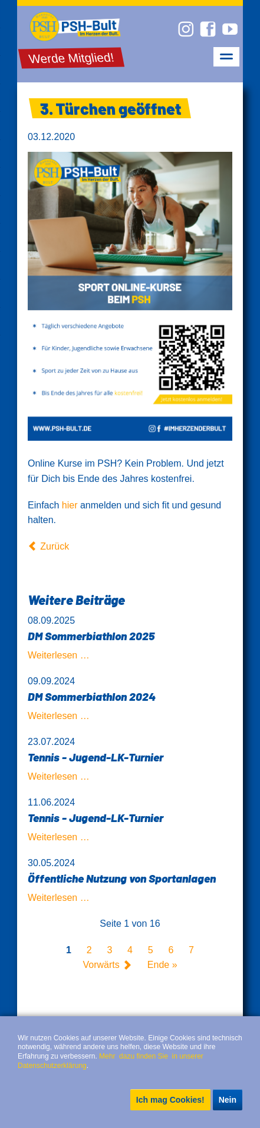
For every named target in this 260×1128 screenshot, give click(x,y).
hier (70, 505)
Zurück (54, 546)
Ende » (162, 965)
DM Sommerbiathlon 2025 (91, 636)
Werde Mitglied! (72, 58)
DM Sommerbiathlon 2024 (92, 696)
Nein (227, 1099)
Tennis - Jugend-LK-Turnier (95, 757)
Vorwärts (101, 965)
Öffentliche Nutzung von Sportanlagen (122, 878)
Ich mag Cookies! (170, 1099)
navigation (226, 56)
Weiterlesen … (59, 655)
